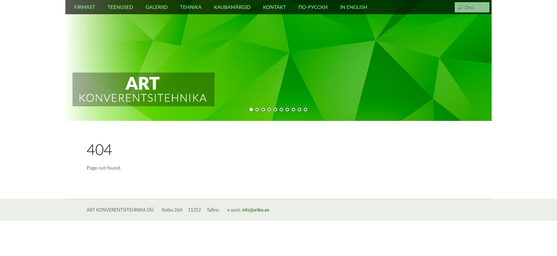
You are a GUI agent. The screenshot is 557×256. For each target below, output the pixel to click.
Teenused (120, 7)
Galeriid (157, 7)
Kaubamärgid (232, 7)
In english (353, 7)
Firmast (84, 7)
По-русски (313, 7)
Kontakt (274, 7)
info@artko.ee (255, 210)
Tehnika (190, 7)
